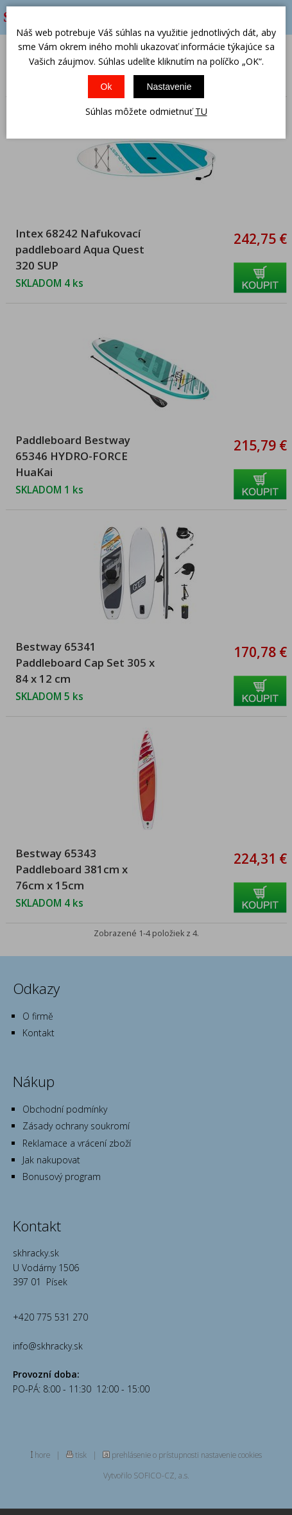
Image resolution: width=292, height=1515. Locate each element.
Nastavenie (168, 86)
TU (201, 111)
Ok (106, 86)
